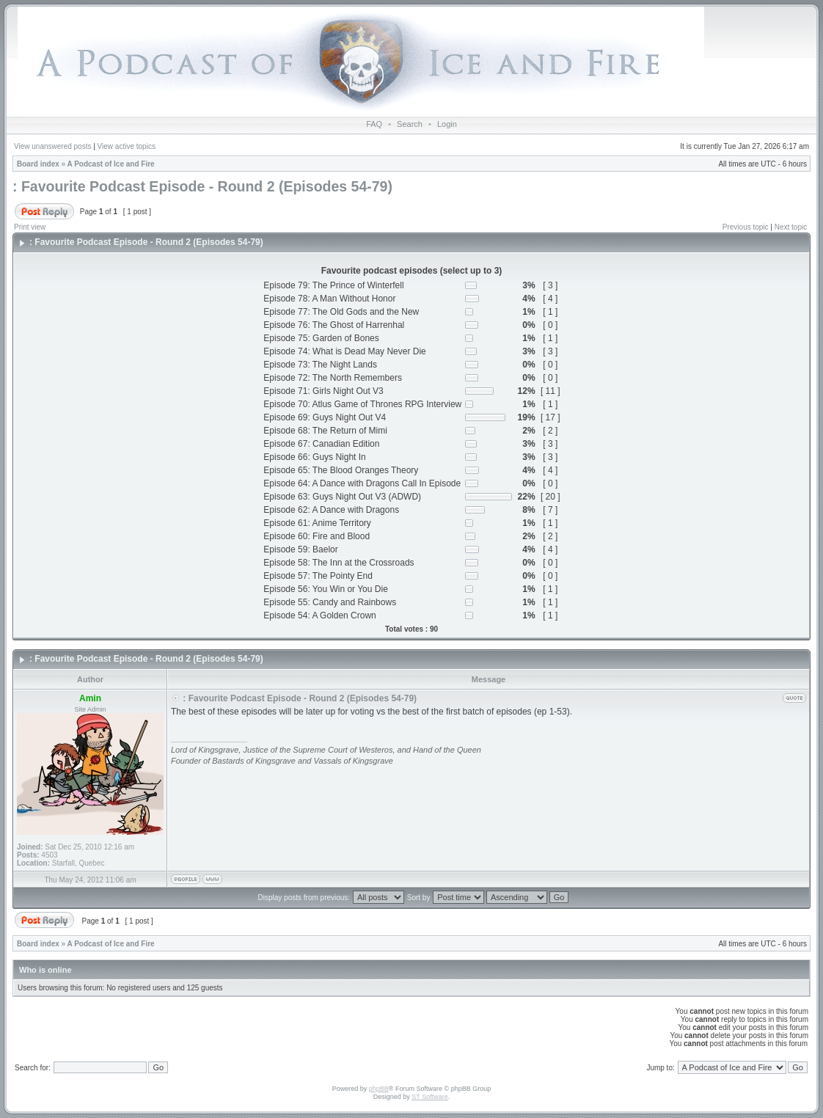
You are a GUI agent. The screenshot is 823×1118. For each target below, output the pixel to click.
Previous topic (746, 227)
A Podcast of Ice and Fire (111, 164)
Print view (29, 227)
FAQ (374, 124)
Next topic (791, 227)
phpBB (379, 1088)
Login (447, 124)
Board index (38, 164)
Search (410, 124)
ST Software (429, 1096)
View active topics (127, 146)
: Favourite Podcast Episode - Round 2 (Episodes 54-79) (202, 186)
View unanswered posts (52, 146)
